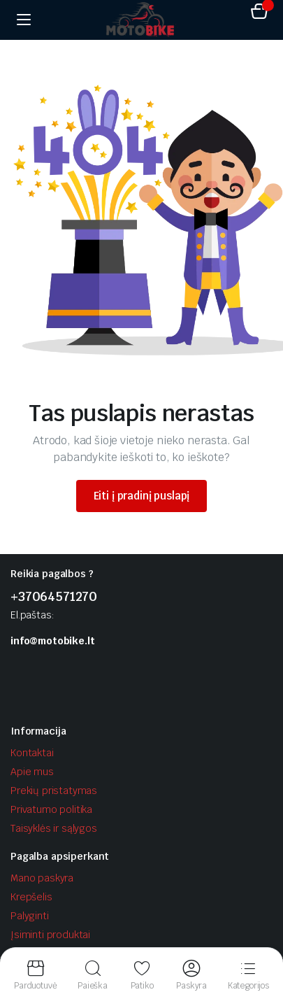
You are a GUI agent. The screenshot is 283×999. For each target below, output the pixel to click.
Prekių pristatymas (53, 790)
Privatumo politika (51, 809)
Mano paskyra (41, 878)
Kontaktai (32, 752)
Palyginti (29, 915)
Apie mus (32, 771)
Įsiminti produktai (50, 934)
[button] (259, 13)
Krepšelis (31, 897)
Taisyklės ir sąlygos (53, 828)
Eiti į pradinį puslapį (142, 495)
